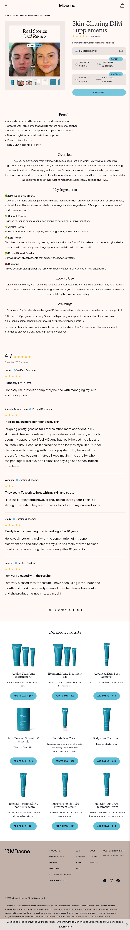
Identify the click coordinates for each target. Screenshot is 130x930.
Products (10, 16)
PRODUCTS (54, 851)
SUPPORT (80, 857)
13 (74, 610)
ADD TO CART (102, 92)
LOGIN (79, 851)
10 (62, 610)
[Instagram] (111, 880)
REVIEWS (53, 862)
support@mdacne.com (113, 855)
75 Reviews (98, 36)
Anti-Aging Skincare (60, 874)
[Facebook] (105, 880)
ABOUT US (54, 868)
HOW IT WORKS (56, 857)
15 (82, 610)
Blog (78, 862)
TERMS (93, 857)
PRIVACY (94, 862)
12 (70, 610)
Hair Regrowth (57, 880)
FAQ (78, 868)
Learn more (65, 926)
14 (78, 610)
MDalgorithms (18, 898)
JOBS (92, 851)
